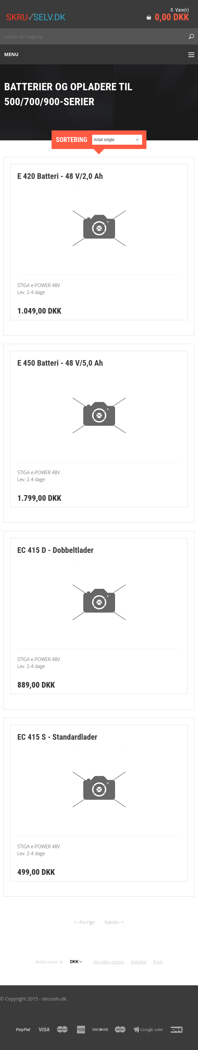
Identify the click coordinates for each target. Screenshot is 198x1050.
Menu (11, 54)
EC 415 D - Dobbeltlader (55, 550)
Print (157, 962)
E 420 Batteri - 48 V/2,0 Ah (60, 176)
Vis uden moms (108, 962)
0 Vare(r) (179, 10)
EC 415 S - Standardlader (57, 737)
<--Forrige (84, 922)
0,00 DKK (172, 17)
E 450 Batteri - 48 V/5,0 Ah (60, 363)
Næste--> (114, 922)
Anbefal (138, 962)
